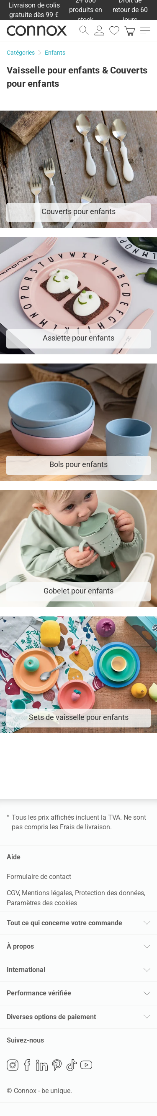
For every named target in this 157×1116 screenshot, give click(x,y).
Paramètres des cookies (42, 903)
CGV (13, 893)
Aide (14, 857)
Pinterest (57, 1065)
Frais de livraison (85, 827)
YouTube (86, 1065)
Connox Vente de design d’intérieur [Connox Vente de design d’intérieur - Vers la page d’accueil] (37, 30)
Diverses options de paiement (51, 1017)
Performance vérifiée (39, 993)
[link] (129, 30)
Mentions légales (47, 893)
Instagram (12, 1065)
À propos (20, 946)
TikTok (71, 1065)
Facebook (27, 1065)
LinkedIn (42, 1065)
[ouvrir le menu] (145, 30)
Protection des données (109, 893)
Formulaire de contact (39, 877)
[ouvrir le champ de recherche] (84, 30)
